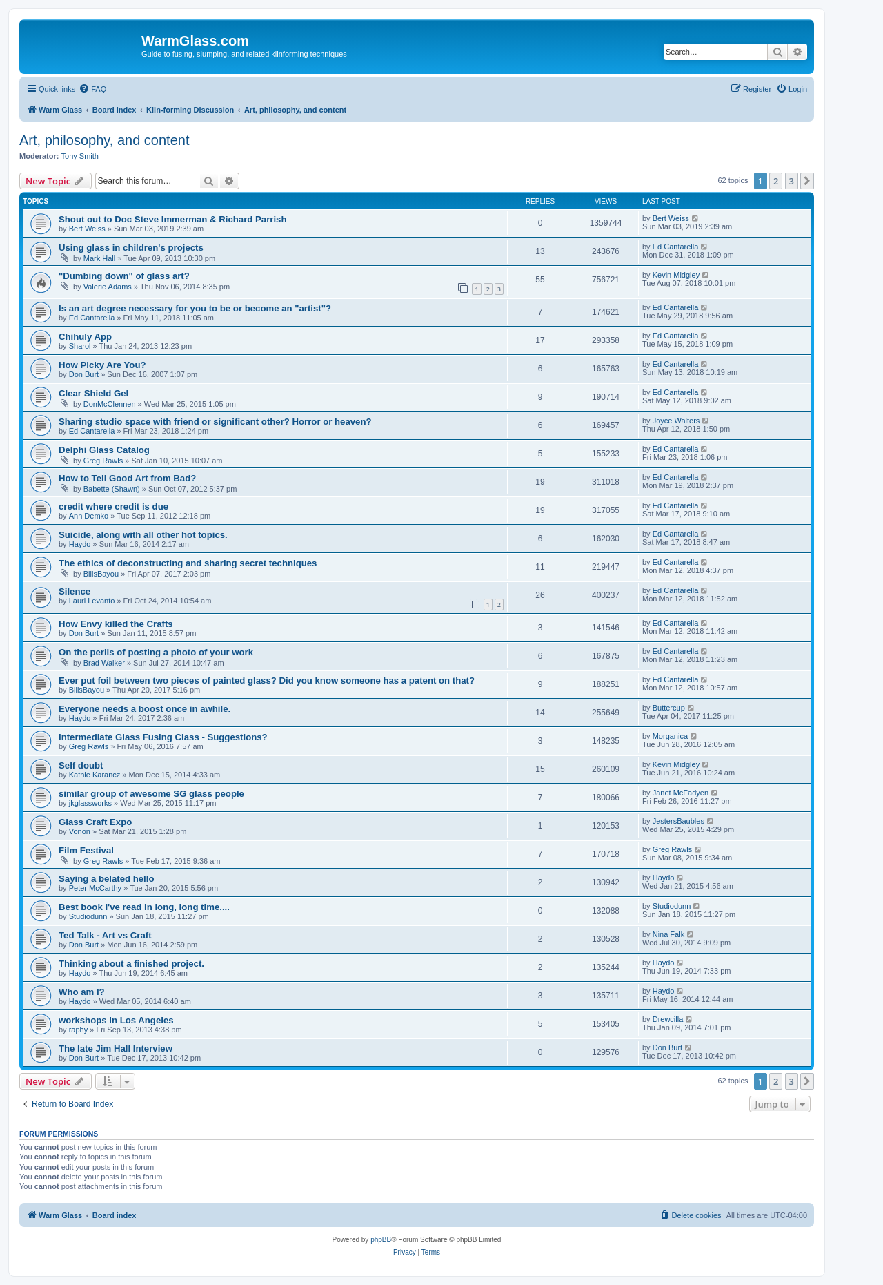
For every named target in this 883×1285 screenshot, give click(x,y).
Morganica (670, 736)
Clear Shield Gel (93, 393)
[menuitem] (92, 89)
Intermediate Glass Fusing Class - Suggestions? (163, 737)
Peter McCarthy (95, 888)
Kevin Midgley (676, 275)
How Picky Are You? (102, 365)
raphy (78, 1029)
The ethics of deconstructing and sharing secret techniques (188, 563)
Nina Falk (668, 934)
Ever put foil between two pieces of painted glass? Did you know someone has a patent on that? (267, 680)
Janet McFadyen (680, 793)
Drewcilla (668, 1019)
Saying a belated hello (107, 878)
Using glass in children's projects (131, 247)
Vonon (79, 831)
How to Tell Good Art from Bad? (127, 478)
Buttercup (669, 708)
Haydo (80, 544)
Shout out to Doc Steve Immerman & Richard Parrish (173, 219)
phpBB (380, 1240)
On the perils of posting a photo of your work (156, 652)
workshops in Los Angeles (116, 1020)
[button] (807, 181)
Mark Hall (99, 258)
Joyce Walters (676, 420)
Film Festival (86, 850)
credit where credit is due (113, 506)
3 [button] (791, 181)
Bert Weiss (87, 228)
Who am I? (82, 992)
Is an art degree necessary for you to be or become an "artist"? (195, 308)
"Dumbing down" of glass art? (124, 276)
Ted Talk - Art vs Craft (105, 935)
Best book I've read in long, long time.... (144, 907)
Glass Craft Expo (95, 822)
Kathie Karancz (95, 775)
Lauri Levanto (92, 601)
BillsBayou (101, 574)
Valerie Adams (107, 286)
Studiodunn (88, 916)
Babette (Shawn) (111, 489)
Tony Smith (80, 156)
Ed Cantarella (676, 246)
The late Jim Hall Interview (115, 1048)
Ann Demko (88, 516)
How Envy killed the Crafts (116, 624)
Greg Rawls (103, 460)
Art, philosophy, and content (104, 140)
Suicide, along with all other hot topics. (143, 535)
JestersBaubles (678, 821)
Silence (74, 591)
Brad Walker (104, 663)
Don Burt (84, 374)
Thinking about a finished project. (131, 963)
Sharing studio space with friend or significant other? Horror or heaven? (215, 421)
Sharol (80, 346)
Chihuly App (85, 336)
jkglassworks (90, 803)
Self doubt (81, 765)
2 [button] (775, 181)
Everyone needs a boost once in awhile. (144, 709)
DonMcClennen (109, 404)
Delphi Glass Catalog (104, 450)
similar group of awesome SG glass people (151, 794)
